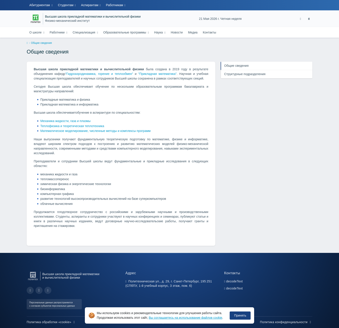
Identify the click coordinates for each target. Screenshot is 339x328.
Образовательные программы (125, 32)
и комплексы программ (134, 131)
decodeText (234, 281)
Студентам (66, 5)
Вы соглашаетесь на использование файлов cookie (185, 317)
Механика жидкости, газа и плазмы (65, 121)
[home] (27, 43)
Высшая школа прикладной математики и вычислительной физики (93, 16)
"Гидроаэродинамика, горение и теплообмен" (99, 74)
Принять (240, 315)
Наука (159, 32)
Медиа (192, 32)
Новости (177, 32)
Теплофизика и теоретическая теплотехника (72, 126)
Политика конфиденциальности (286, 322)
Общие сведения (236, 65)
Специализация (84, 32)
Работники (57, 32)
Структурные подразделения (244, 74)
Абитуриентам (40, 5)
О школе (36, 32)
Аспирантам (90, 5)
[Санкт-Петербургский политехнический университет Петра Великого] (35, 18)
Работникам (115, 5)
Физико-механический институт (67, 20)
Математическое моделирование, (64, 131)
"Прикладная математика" (157, 74)
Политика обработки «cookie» (51, 322)
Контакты (209, 32)
